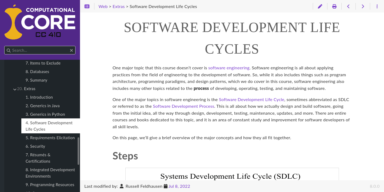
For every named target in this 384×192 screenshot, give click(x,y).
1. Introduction (39, 97)
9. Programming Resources (50, 184)
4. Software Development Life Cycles (49, 125)
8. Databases (37, 71)
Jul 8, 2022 (179, 186)
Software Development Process (183, 106)
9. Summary (36, 80)
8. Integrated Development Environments (50, 172)
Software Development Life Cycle (251, 99)
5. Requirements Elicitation (50, 137)
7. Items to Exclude (43, 63)
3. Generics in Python (45, 114)
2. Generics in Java (43, 105)
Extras (26, 88)
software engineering (229, 67)
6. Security (35, 146)
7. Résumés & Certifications (38, 157)
